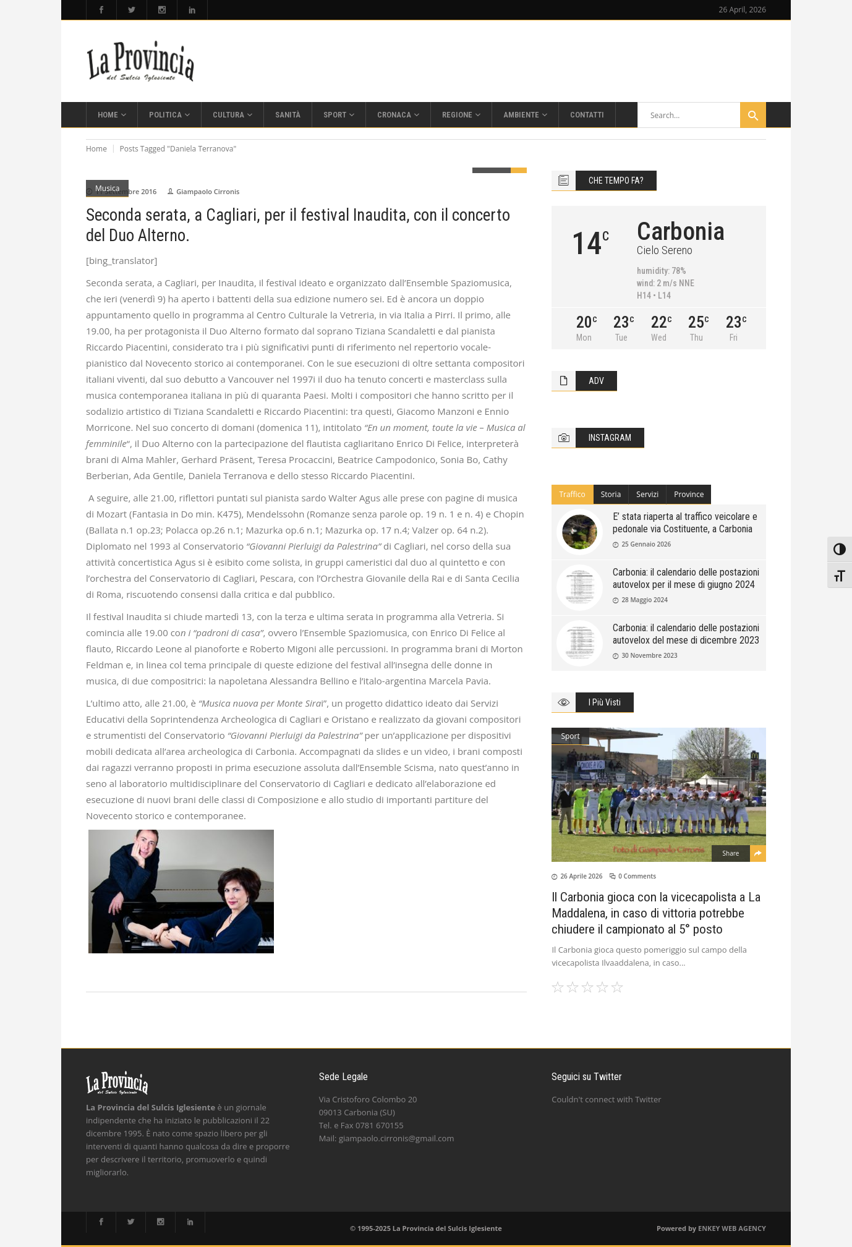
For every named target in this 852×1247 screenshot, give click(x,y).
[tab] (572, 494)
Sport (570, 736)
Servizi (647, 494)
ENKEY (709, 1228)
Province (689, 494)
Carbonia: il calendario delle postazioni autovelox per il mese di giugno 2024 (686, 578)
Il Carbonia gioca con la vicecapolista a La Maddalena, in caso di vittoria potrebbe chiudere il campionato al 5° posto (656, 913)
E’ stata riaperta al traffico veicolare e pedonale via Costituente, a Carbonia (685, 523)
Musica (107, 188)
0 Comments (637, 876)
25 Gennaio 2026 (646, 544)
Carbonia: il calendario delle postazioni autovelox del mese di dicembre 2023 (686, 634)
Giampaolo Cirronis (207, 191)
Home (96, 148)
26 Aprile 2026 (581, 876)
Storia (611, 494)
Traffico (572, 494)
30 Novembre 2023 (649, 655)
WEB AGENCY (744, 1228)
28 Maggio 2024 (644, 599)
